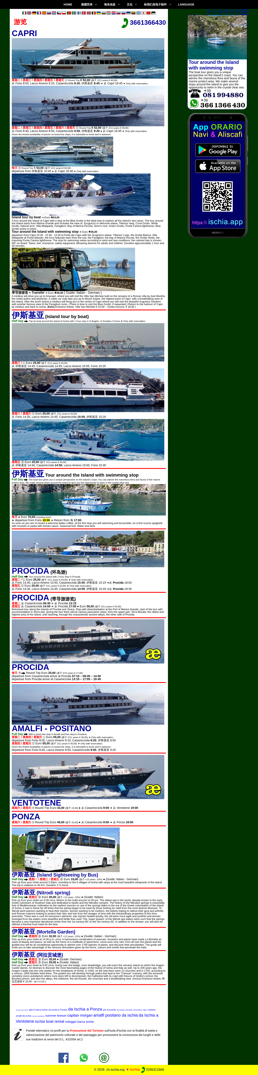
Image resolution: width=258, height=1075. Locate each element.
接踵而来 (86, 4)
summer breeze (55, 1015)
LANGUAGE (186, 4)
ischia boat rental (49, 1021)
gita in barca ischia (38, 1010)
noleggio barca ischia (79, 1021)
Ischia (135, 1069)
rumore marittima (38, 1016)
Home (68, 4)
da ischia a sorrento (125, 1010)
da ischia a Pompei (57, 1010)
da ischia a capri (140, 1010)
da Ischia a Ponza (85, 1009)
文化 (129, 4)
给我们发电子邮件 (155, 4)
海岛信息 (109, 4)
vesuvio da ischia (22, 1010)
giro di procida (109, 1010)
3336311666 (152, 1069)
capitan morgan (79, 1015)
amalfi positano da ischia (115, 1015)
